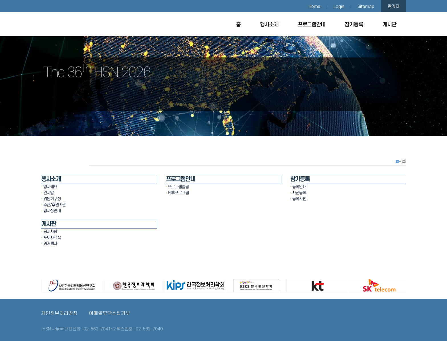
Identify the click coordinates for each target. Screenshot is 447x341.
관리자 (393, 6)
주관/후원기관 (54, 204)
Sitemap (365, 6)
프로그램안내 (312, 25)
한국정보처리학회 (187, 284)
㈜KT (310, 284)
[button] (418, 170)
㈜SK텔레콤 (372, 284)
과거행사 (50, 243)
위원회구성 (52, 198)
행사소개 (269, 25)
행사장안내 (52, 210)
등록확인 (299, 198)
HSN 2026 (68, 24)
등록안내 (299, 186)
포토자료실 (52, 237)
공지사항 (50, 231)
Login (339, 6)
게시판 (389, 25)
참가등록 (354, 25)
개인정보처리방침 (59, 313)
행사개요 (50, 186)
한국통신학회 (249, 284)
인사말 (48, 192)
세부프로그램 (178, 192)
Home (314, 6)
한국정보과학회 (126, 284)
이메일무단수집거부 (109, 313)
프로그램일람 (178, 186)
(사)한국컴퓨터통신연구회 (65, 284)
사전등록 (299, 192)
